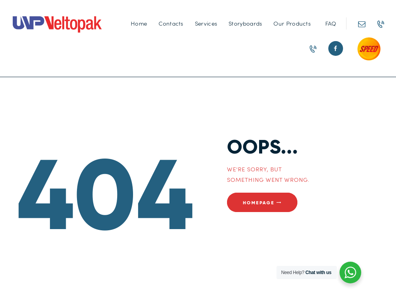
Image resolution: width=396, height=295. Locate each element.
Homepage (258, 202)
